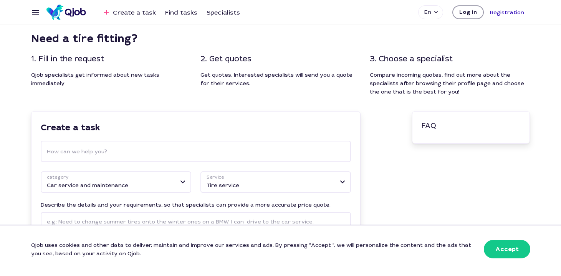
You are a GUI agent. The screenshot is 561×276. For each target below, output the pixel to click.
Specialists (223, 12)
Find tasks (181, 12)
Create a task (129, 12)
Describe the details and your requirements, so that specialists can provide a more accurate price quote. (186, 204)
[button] (468, 12)
